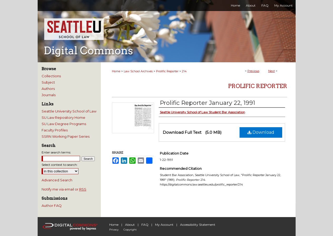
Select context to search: (60, 165)
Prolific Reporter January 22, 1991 (207, 102)
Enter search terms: (56, 152)
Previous (253, 71)
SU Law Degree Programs (64, 124)
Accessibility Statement (197, 225)
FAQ (144, 225)
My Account (164, 225)
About (130, 225)
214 (184, 71)
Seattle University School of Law (69, 111)
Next (271, 71)
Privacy (113, 229)
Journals (49, 95)
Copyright (130, 229)
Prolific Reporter (167, 71)
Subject (48, 82)
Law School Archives (138, 71)
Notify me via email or (64, 189)
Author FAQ (52, 205)
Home (116, 71)
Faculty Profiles (55, 130)
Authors (48, 88)
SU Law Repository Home (63, 117)
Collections (51, 76)
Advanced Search (57, 180)
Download (260, 132)
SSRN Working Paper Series (66, 136)
